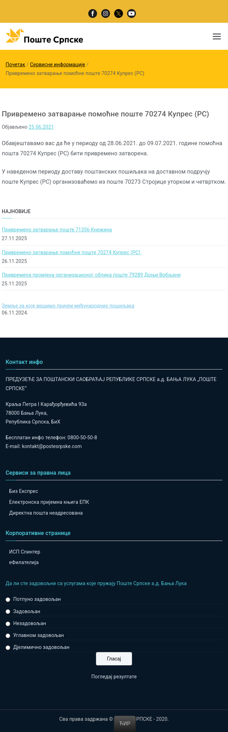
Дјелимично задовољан (41, 647)
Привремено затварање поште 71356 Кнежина (57, 229)
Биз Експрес (23, 491)
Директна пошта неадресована (46, 513)
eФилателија (24, 562)
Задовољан (26, 611)
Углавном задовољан (38, 635)
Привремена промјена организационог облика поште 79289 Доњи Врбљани (91, 275)
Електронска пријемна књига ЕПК (49, 502)
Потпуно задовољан (37, 599)
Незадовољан (29, 623)
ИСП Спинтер (24, 552)
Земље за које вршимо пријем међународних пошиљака (68, 306)
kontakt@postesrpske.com (52, 446)
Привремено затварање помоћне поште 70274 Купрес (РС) (71, 252)
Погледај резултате (114, 676)
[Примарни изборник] (216, 36)
